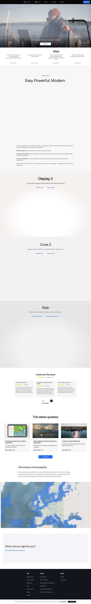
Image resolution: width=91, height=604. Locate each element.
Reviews (54, 2)
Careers (28, 592)
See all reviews (45, 403)
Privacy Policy (43, 576)
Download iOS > (37, 316)
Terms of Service (44, 579)
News (46, 2)
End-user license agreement (46, 592)
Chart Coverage (30, 579)
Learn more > (51, 187)
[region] (45, 505)
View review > (13, 63)
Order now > (40, 187)
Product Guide (30, 576)
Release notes (30, 589)
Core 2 (38, 2)
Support (62, 2)
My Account (29, 583)
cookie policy (63, 601)
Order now (86, 2)
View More (45, 456)
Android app (63, 579)
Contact (28, 595)
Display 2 (28, 2)
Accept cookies (72, 601)
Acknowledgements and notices (47, 583)
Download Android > (52, 316)
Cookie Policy (43, 586)
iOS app (62, 576)
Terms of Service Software (46, 589)
